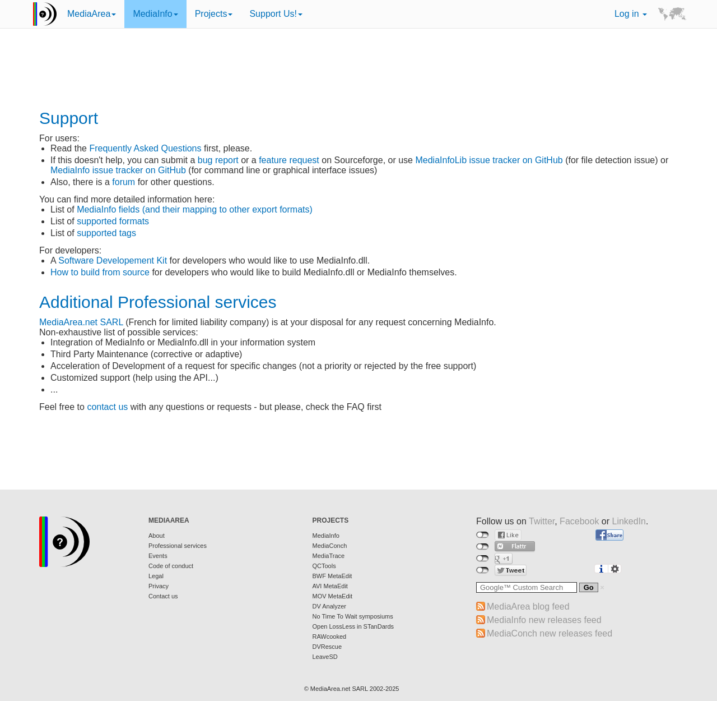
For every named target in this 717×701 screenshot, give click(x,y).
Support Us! (275, 14)
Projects (214, 14)
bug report (218, 160)
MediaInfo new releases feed (544, 620)
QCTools (324, 565)
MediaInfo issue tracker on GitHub (118, 170)
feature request (289, 160)
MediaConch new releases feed (549, 633)
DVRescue (327, 646)
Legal (156, 576)
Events (157, 555)
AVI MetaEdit (330, 586)
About (156, 535)
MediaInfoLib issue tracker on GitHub (488, 160)
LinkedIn (629, 521)
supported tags (106, 233)
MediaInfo (155, 14)
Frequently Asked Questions (145, 148)
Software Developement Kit (112, 260)
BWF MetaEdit (332, 576)
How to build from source (100, 272)
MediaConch (330, 545)
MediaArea (91, 14)
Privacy (158, 586)
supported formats (113, 221)
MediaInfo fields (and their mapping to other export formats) (195, 209)
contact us (107, 407)
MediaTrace (329, 555)
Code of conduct (170, 565)
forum (123, 182)
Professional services (177, 545)
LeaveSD (325, 656)
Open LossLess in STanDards (353, 626)
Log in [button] (630, 14)
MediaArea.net (68, 322)
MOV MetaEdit (333, 596)
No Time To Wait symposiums (353, 616)
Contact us (163, 596)
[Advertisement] (358, 70)
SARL (111, 322)
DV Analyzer (330, 606)
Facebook (579, 521)
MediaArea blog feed (528, 606)
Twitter (542, 521)
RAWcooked (330, 636)
